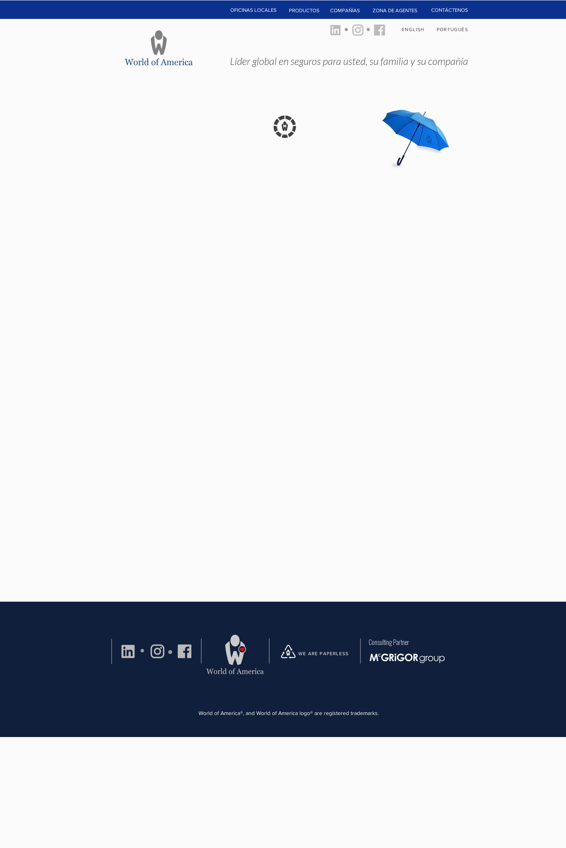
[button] (253, 10)
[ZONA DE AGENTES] (395, 10)
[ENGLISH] (414, 29)
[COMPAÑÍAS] (345, 10)
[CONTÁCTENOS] (449, 10)
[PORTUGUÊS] (453, 29)
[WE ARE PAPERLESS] (326, 654)
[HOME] (159, 46)
